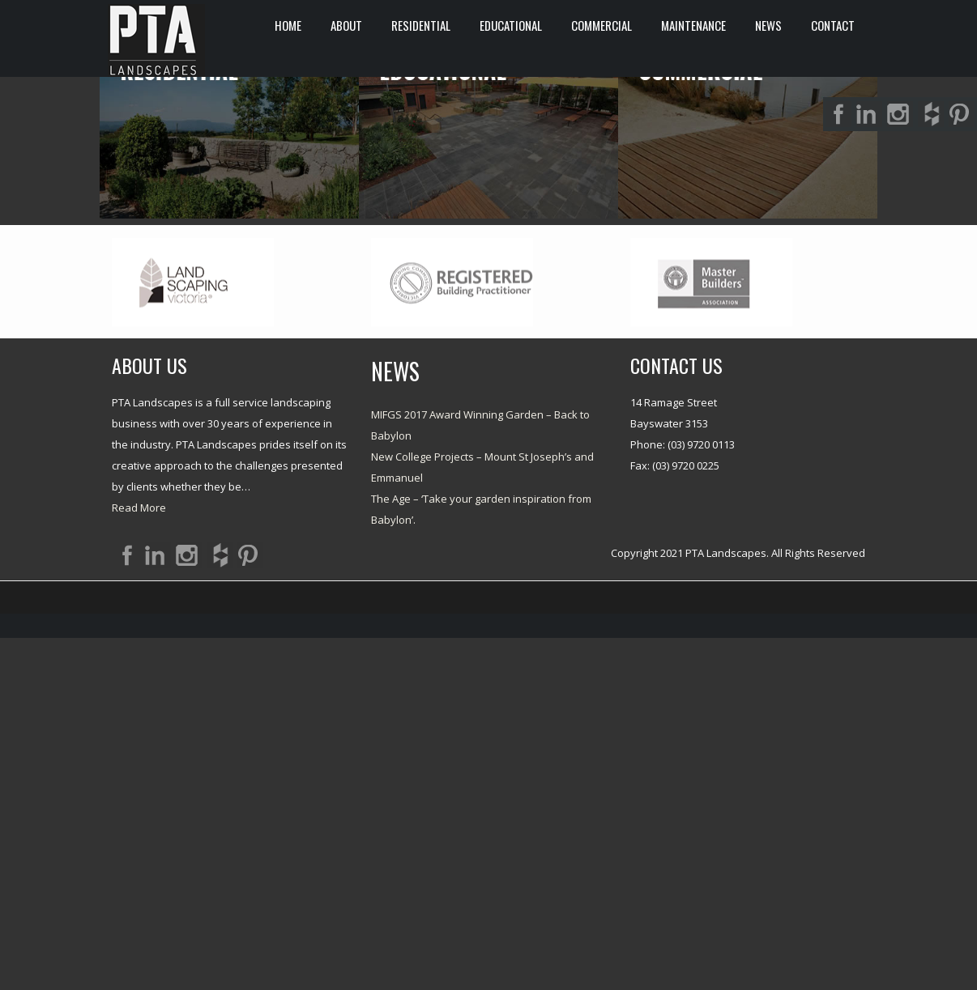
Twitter (189, 907)
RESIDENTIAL (420, 25)
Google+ (250, 907)
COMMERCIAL (601, 25)
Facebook (127, 907)
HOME (288, 25)
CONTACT (833, 25)
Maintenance (693, 25)
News (768, 25)
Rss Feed (220, 907)
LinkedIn (158, 907)
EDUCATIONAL (511, 25)
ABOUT (346, 25)
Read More (139, 859)
